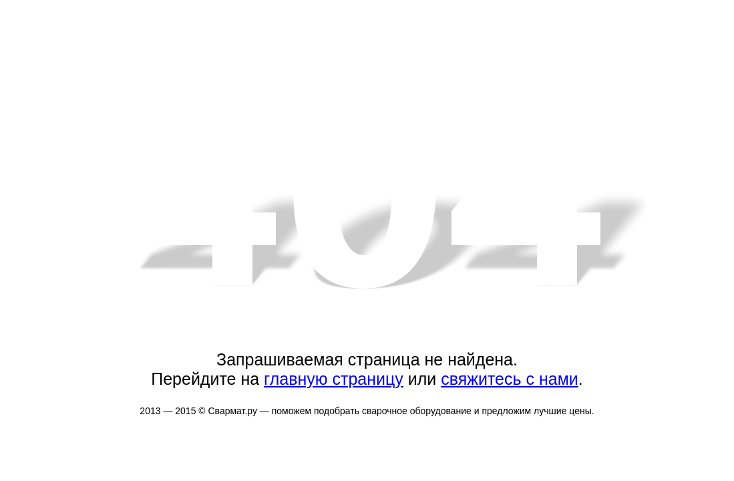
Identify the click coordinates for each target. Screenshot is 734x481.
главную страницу (333, 378)
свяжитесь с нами (509, 378)
